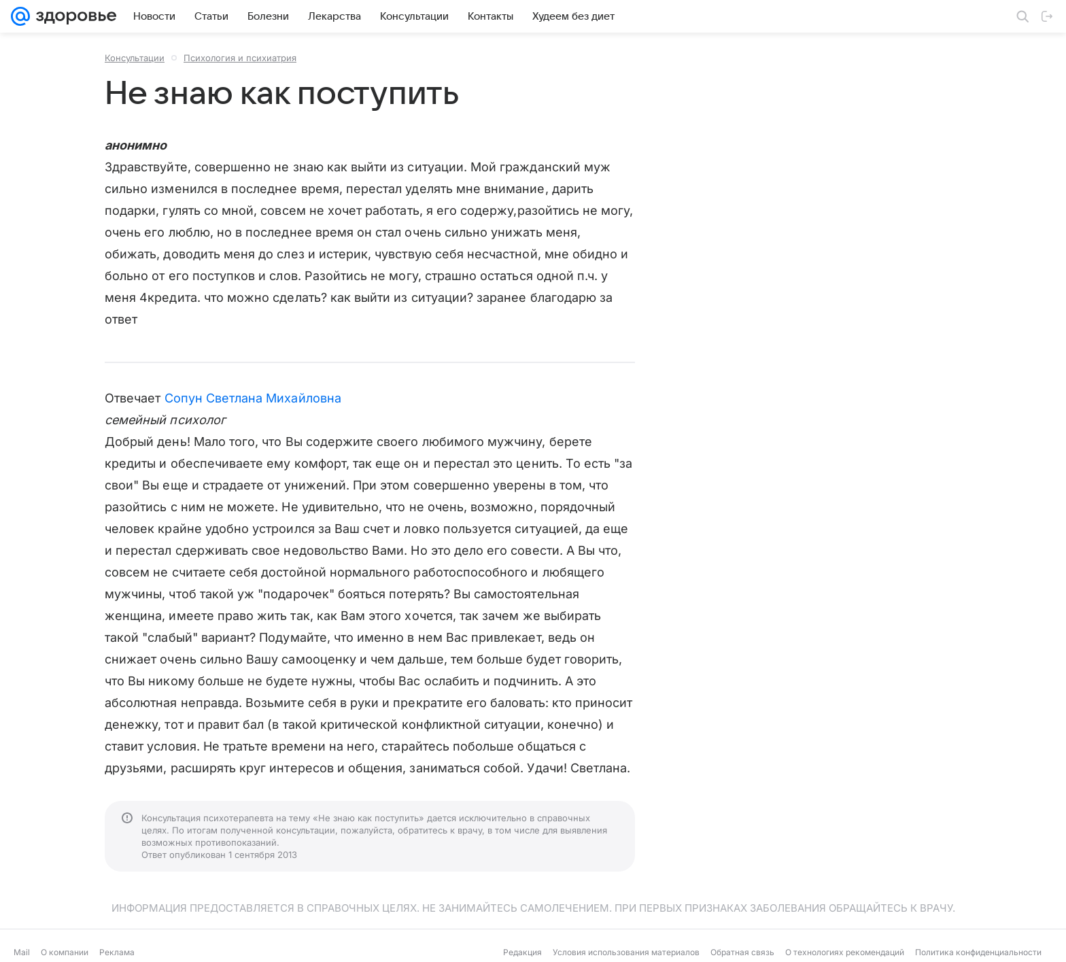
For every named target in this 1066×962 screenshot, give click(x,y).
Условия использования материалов (626, 952)
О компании (64, 952)
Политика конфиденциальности (978, 952)
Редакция (522, 952)
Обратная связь (742, 952)
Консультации (135, 57)
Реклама (117, 952)
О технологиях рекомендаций (844, 952)
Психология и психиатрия (240, 57)
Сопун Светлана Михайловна (253, 398)
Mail (22, 952)
